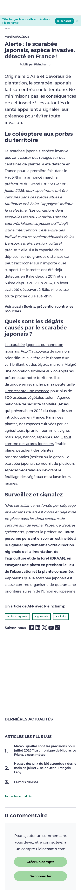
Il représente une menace (27, 391)
